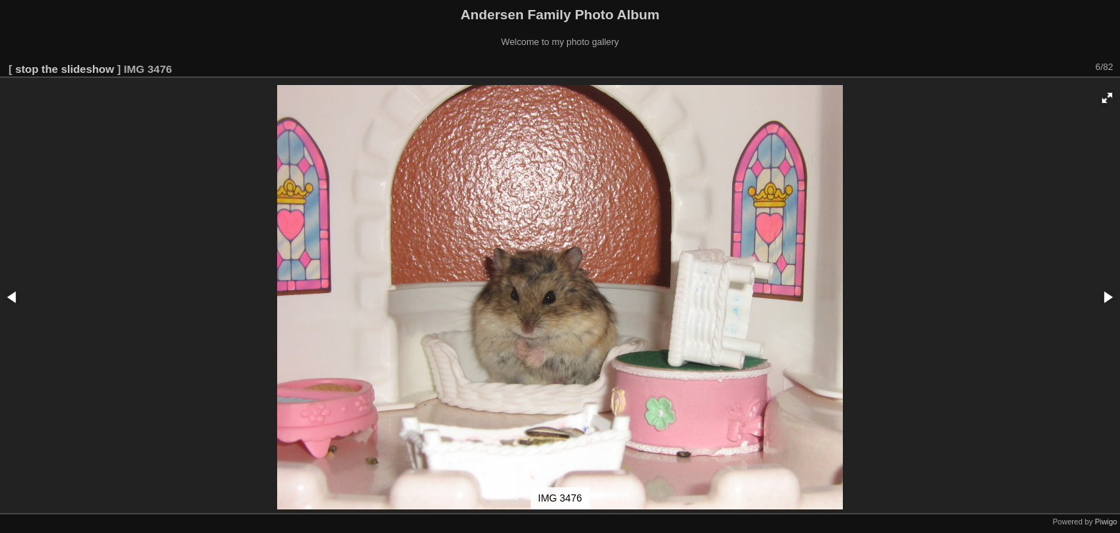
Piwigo (1106, 521)
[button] (1107, 97)
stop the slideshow (64, 69)
